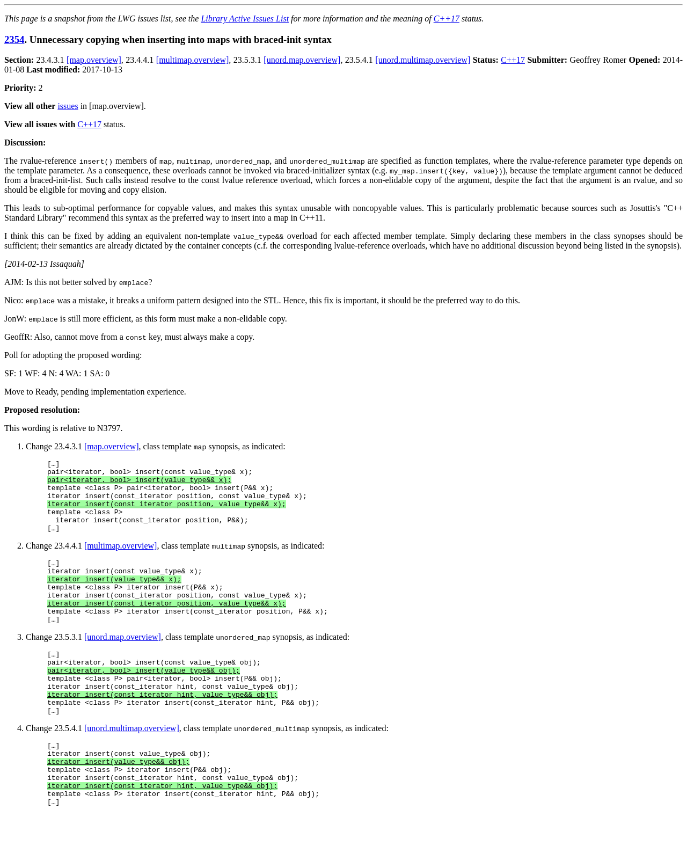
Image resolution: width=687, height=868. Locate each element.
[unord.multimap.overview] (422, 59)
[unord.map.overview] (302, 59)
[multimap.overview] (192, 59)
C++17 (446, 18)
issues (67, 106)
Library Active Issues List (245, 18)
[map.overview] (94, 59)
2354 (14, 39)
